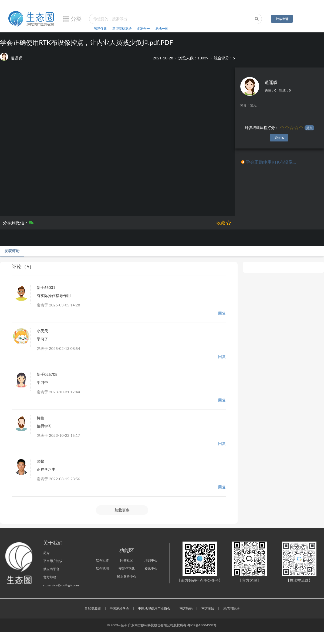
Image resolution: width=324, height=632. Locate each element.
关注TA (279, 138)
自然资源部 (93, 608)
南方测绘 (207, 608)
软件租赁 (102, 560)
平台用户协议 (53, 561)
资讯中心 (150, 568)
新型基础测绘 (122, 28)
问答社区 (126, 560)
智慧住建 (100, 28)
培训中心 (150, 560)
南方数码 (186, 608)
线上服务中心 (126, 576)
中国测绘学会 (119, 608)
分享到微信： (18, 222)
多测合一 (143, 28)
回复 (222, 313)
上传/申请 (281, 19)
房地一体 (161, 28)
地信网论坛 (231, 608)
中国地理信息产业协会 (154, 608)
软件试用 (102, 568)
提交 (309, 128)
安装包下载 (127, 568)
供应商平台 (51, 569)
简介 (46, 553)
